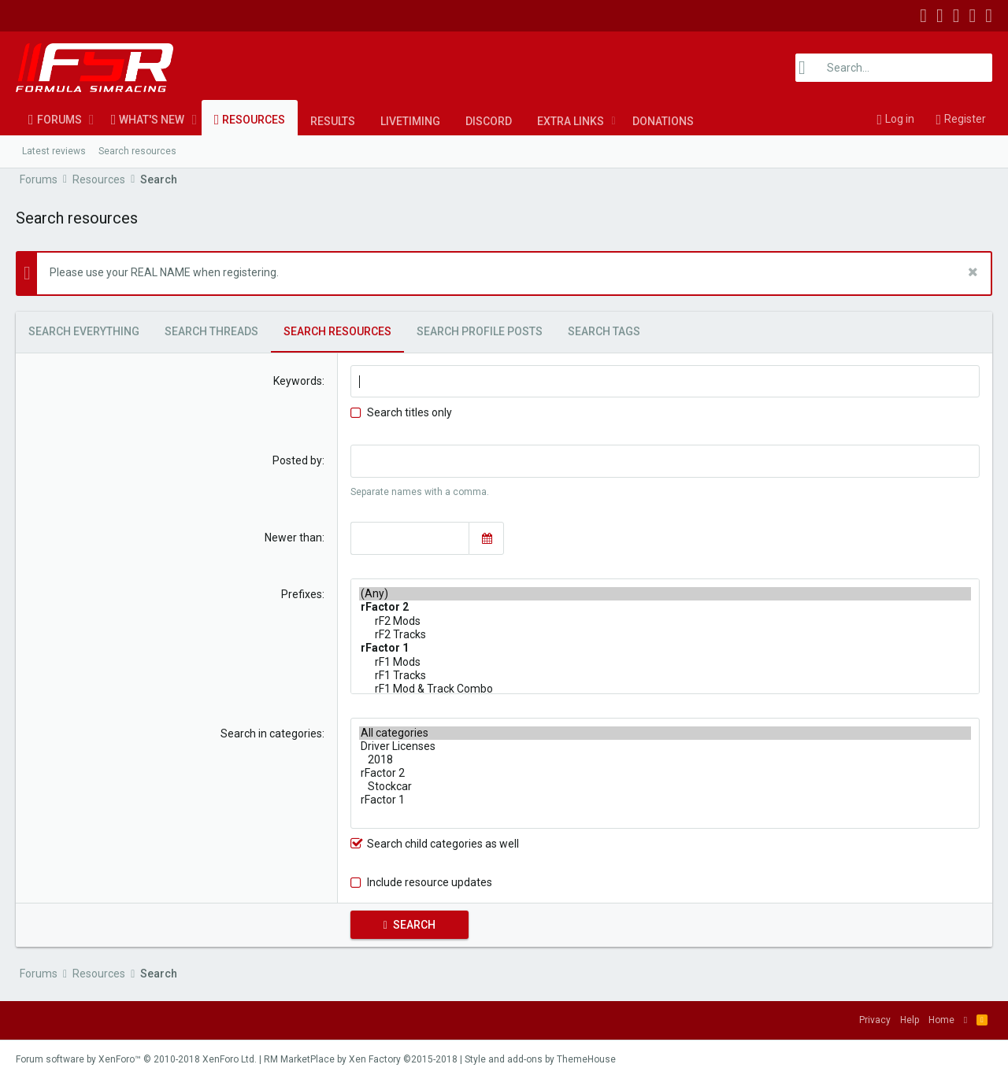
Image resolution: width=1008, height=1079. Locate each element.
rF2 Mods (665, 621)
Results (332, 121)
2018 (665, 760)
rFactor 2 (665, 773)
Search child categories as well (434, 843)
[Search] (893, 68)
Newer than (293, 537)
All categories (665, 733)
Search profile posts (480, 331)
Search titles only (401, 412)
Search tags (604, 331)
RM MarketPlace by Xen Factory (361, 1059)
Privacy (875, 1019)
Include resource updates (429, 882)
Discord (488, 121)
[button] (91, 120)
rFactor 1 (665, 800)
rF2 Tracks (665, 634)
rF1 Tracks (665, 675)
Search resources (137, 151)
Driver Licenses (665, 746)
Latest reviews (54, 151)
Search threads (211, 331)
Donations (663, 121)
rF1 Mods (665, 662)
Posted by (297, 460)
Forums (59, 119)
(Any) (665, 593)
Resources (253, 119)
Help (909, 1019)
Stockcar (665, 786)
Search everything (83, 331)
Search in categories (271, 733)
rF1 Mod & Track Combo (665, 689)
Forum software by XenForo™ (136, 1059)
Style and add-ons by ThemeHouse (540, 1059)
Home (941, 1019)
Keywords (297, 381)
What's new (151, 119)
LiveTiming (410, 121)
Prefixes (301, 594)
